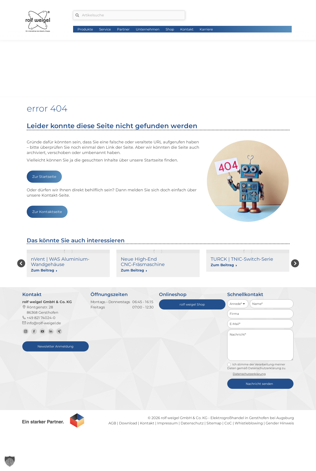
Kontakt (147, 461)
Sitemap (213, 461)
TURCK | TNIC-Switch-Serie (242, 259)
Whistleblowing (249, 461)
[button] (21, 282)
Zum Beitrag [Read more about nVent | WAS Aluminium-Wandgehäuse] (44, 270)
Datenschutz (192, 461)
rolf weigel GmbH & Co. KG (184, 456)
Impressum (167, 461)
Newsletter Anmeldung (56, 384)
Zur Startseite (44, 177)
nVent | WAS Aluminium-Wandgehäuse (60, 261)
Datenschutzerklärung (249, 411)
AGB (112, 461)
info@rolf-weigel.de (41, 361)
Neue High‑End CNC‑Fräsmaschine (143, 261)
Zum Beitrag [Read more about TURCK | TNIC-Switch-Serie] (224, 265)
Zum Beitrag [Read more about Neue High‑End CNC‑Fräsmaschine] (134, 270)
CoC (228, 461)
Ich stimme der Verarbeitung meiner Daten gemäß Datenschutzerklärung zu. (256, 404)
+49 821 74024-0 (38, 355)
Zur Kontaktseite (47, 212)
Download (128, 461)
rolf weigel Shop (192, 342)
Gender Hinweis (280, 461)
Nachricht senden (259, 422)
